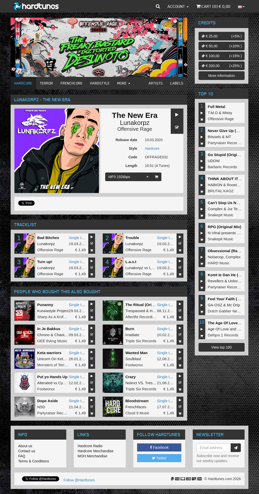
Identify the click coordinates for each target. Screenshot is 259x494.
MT (228, 137)
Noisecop (216, 257)
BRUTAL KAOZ (221, 191)
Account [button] (178, 6)
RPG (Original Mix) (224, 227)
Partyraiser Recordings (56, 413)
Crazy (130, 377)
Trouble (132, 237)
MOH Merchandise (92, 456)
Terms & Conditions (33, 461)
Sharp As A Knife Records (59, 317)
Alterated (44, 383)
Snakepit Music (220, 215)
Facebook (159, 447)
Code (132, 157)
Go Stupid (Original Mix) (229, 155)
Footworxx (134, 365)
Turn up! (44, 262)
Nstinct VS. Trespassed (145, 383)
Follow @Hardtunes (79, 480)
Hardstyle (100, 83)
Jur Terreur (236, 209)
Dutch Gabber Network (227, 311)
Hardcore (23, 83)
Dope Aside (47, 401)
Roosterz (234, 185)
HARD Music (218, 263)
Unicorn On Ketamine (55, 359)
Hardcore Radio (90, 446)
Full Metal (216, 106)
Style (133, 148)
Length (131, 166)
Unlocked (236, 281)
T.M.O (213, 113)
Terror (46, 83)
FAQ (21, 456)
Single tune (78, 237)
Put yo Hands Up (52, 377)
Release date (126, 140)
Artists (156, 83)
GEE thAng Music (52, 341)
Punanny (45, 305)
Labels (176, 83)
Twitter (159, 458)
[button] (158, 6)
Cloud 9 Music (137, 413)
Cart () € (213, 6)
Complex (215, 209)
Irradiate (132, 335)
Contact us (26, 451)
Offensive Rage (134, 129)
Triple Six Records (140, 341)
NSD (41, 407)
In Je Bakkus (48, 329)
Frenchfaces (135, 407)
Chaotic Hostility (68, 335)
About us (25, 446)
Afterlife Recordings (142, 317)
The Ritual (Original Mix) (147, 305)
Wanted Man (136, 353)
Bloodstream (137, 401)
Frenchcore (72, 83)
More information (221, 76)
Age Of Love (218, 329)
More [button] (123, 83)
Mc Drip (233, 305)
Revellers (216, 281)
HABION (215, 185)
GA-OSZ (215, 305)
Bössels (214, 137)
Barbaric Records (222, 167)
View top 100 (221, 347)
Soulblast (133, 359)
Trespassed (135, 311)
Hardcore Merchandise (96, 451)
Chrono (43, 335)
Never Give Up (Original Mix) (233, 130)
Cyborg (64, 383)
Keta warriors (49, 353)
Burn (129, 329)
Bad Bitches (48, 237)
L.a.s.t (130, 262)
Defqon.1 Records (223, 335)
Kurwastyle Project (53, 311)
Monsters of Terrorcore (56, 365)
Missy (227, 113)
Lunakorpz (134, 122)
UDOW (214, 161)
